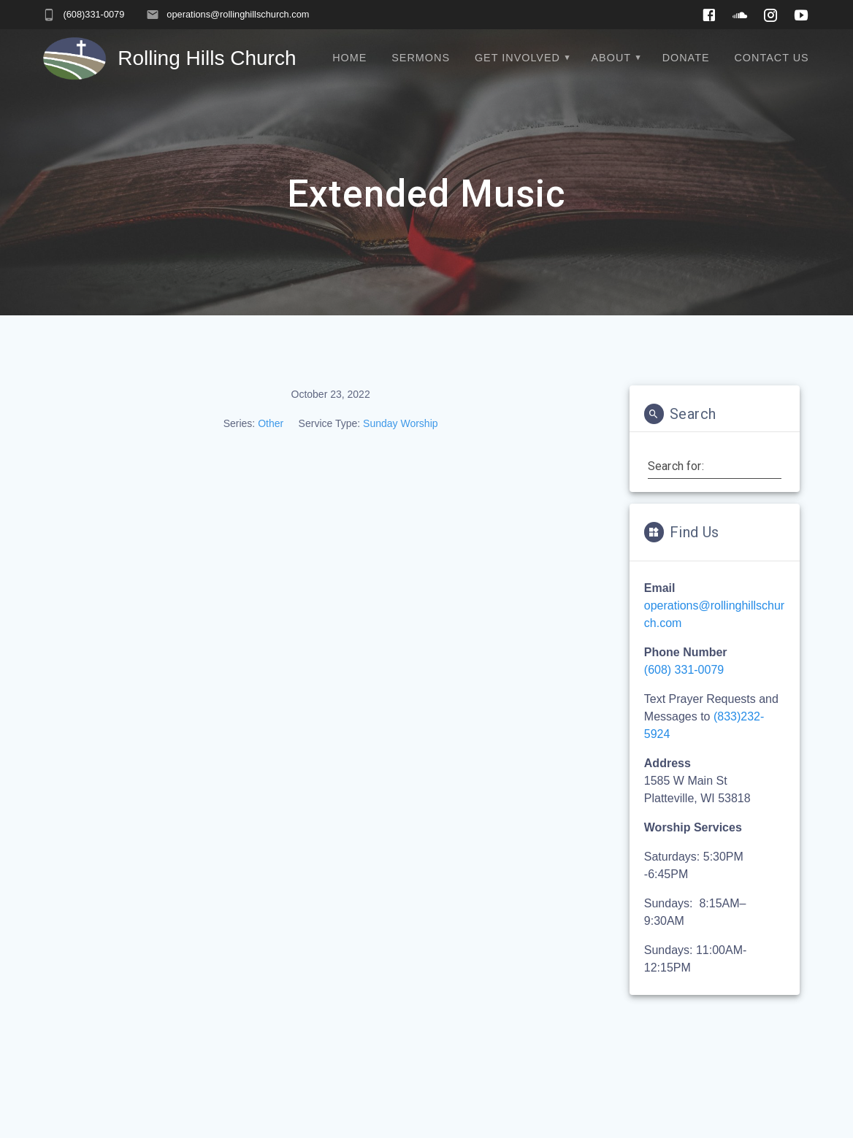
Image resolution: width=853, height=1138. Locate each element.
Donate (686, 58)
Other (270, 423)
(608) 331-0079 (684, 670)
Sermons (420, 58)
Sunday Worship (400, 423)
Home (349, 58)
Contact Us (771, 58)
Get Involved (517, 58)
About (612, 58)
